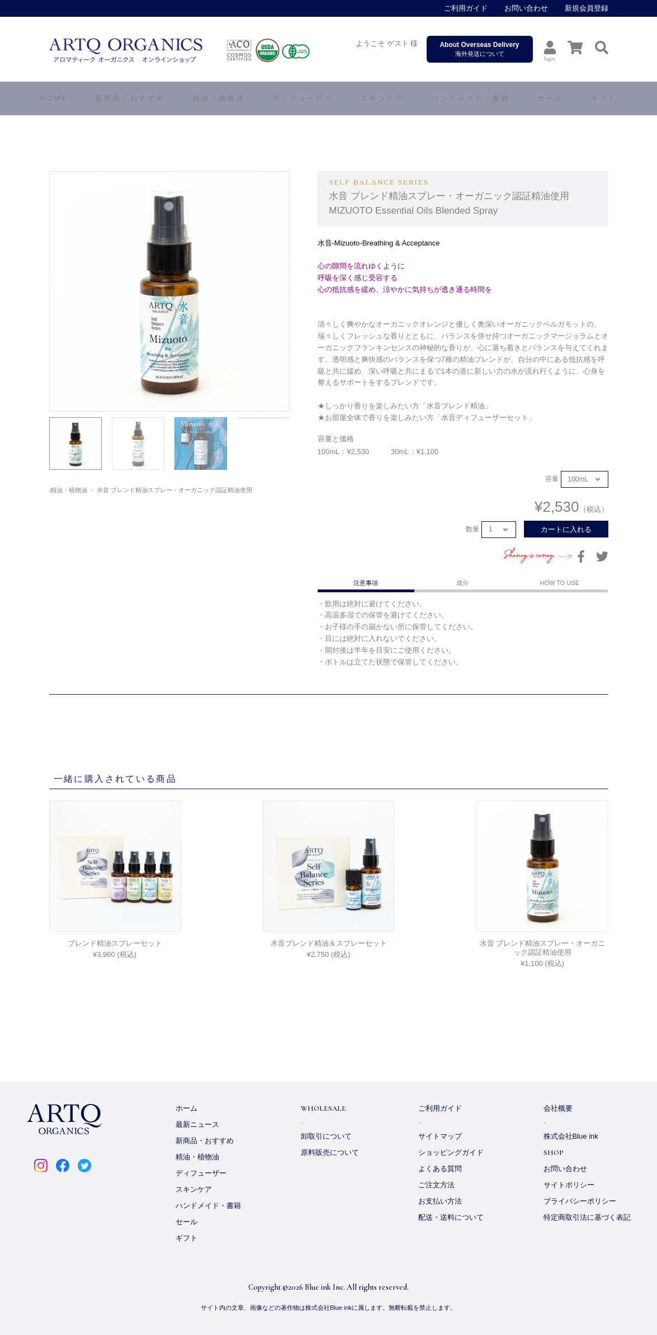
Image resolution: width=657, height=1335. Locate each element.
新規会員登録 (586, 8)
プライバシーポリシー (579, 1201)
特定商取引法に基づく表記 (587, 1217)
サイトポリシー (568, 1185)
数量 (472, 529)
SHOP (553, 1152)
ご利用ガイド (466, 8)
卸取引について (326, 1136)
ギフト (186, 1238)
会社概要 (558, 1108)
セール (186, 1222)
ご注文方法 (436, 1185)
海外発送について (480, 49)
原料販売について (330, 1152)
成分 (462, 582)
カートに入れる (566, 529)
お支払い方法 (440, 1201)
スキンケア (194, 1189)
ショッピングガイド (451, 1152)
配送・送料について (451, 1217)
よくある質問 (440, 1168)
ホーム (58, 490)
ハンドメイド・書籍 (208, 1205)
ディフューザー (302, 98)
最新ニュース (197, 1124)
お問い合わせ (526, 8)
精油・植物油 (95, 490)
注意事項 (365, 582)
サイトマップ (440, 1136)
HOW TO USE (560, 582)
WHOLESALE (323, 1108)
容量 (552, 479)
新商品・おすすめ (205, 1140)
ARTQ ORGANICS (202, 50)
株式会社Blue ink (570, 1136)
